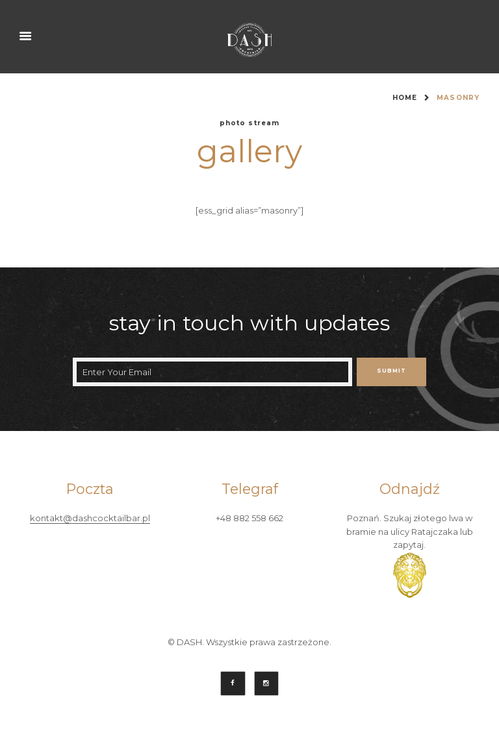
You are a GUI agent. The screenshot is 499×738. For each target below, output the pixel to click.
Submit (391, 370)
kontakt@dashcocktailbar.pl (90, 518)
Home (404, 97)
